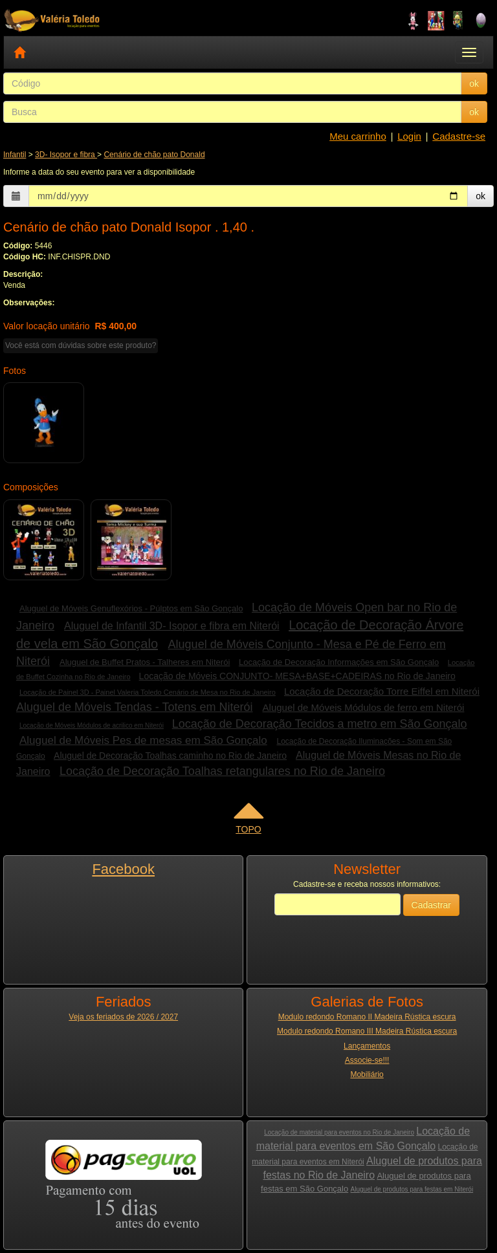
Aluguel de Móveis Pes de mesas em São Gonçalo (143, 740)
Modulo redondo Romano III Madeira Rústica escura (367, 1031)
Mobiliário (366, 1074)
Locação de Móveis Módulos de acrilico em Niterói (91, 725)
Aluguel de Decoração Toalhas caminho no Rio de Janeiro (170, 755)
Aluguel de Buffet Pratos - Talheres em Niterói (145, 662)
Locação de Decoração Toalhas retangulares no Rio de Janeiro (222, 771)
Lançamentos (367, 1046)
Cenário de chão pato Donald (154, 154)
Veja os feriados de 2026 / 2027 (123, 1016)
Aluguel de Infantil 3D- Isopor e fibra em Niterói (172, 625)
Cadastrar (431, 905)
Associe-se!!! (367, 1060)
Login (409, 136)
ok (474, 83)
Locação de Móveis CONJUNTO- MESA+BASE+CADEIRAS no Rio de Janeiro (297, 676)
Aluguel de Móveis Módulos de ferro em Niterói (364, 707)
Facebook (123, 869)
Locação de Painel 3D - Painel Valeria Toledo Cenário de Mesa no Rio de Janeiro (147, 692)
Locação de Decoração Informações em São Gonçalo (339, 662)
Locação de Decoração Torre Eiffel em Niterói (382, 691)
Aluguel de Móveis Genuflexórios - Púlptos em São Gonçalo (131, 608)
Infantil (14, 154)
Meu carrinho (357, 136)
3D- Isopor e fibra (66, 154)
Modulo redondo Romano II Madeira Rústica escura (367, 1016)
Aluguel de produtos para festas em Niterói (412, 1189)
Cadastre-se (458, 136)
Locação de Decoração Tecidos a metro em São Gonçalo (319, 723)
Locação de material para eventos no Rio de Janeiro (339, 1132)
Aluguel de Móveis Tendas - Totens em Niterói (134, 707)
